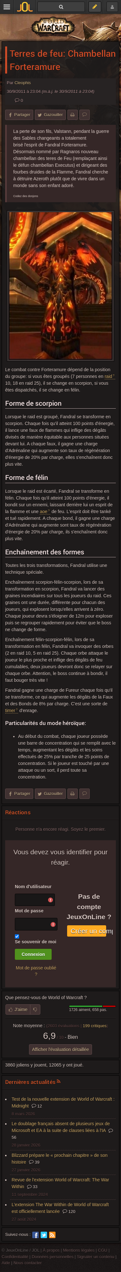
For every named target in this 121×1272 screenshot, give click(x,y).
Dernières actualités (30, 1082)
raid (108, 376)
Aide (6, 1262)
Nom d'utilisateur (33, 886)
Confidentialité (15, 1256)
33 (32, 1186)
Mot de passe (29, 910)
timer (10, 710)
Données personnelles (53, 1256)
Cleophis (23, 82)
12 (37, 1106)
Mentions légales (79, 1250)
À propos (51, 1250)
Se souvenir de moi (35, 941)
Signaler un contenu (95, 1256)
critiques (94, 1025)
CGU (102, 1250)
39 (34, 1162)
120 (69, 1211)
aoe (43, 511)
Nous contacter (28, 1262)
